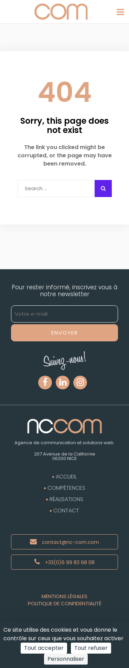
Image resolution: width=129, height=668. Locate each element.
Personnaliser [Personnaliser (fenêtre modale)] (65, 659)
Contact (66, 510)
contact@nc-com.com (64, 542)
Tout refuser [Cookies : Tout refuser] (91, 648)
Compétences (66, 488)
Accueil (66, 477)
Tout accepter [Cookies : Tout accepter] (44, 648)
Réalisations (66, 499)
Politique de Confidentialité (64, 603)
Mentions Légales (64, 596)
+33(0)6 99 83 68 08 (64, 562)
